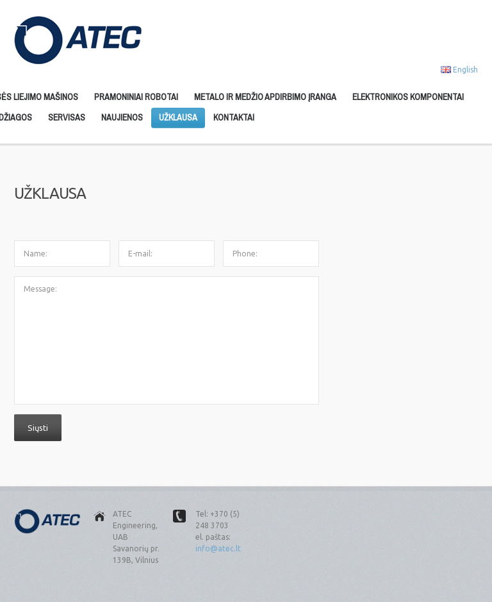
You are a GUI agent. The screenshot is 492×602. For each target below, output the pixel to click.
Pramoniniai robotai (136, 97)
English (465, 69)
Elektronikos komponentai (408, 97)
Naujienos (122, 117)
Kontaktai (233, 117)
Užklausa (178, 117)
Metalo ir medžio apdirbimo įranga (265, 97)
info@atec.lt (218, 548)
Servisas (66, 117)
